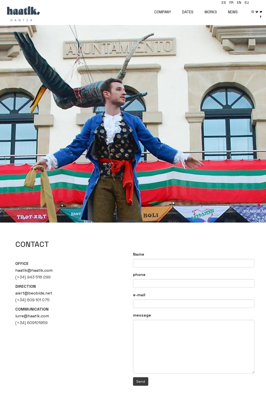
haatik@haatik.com (34, 270)
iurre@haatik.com (32, 316)
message (142, 315)
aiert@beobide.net (33, 293)
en (239, 2)
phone (139, 274)
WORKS (210, 12)
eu (247, 2)
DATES (187, 12)
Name (138, 254)
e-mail (139, 295)
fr (231, 2)
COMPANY (162, 12)
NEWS (233, 12)
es (224, 2)
